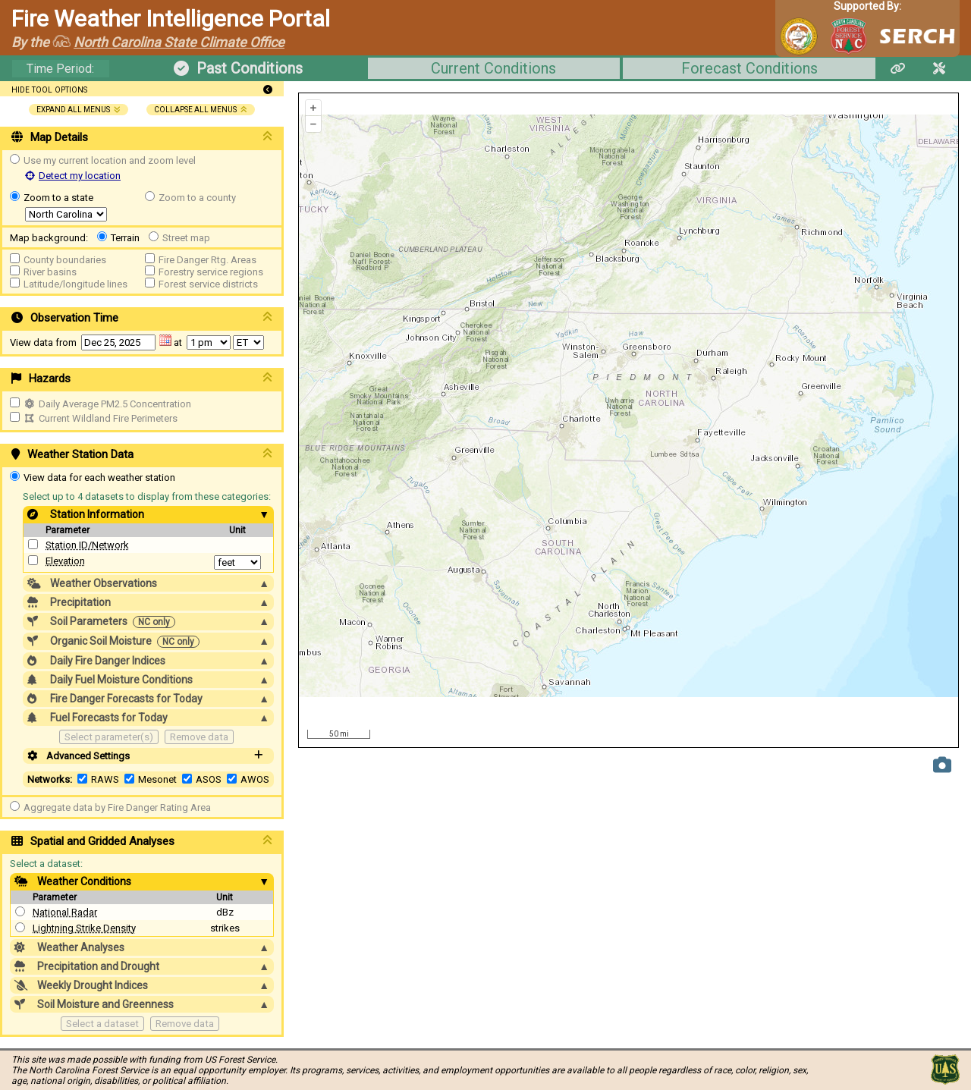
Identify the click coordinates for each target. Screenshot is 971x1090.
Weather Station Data (141, 454)
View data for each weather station (99, 477)
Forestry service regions (211, 272)
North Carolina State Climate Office (179, 42)
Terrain (125, 237)
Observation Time (141, 318)
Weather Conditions (141, 881)
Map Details (141, 137)
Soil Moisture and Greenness (141, 1004)
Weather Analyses (141, 947)
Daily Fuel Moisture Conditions (148, 680)
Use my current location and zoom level (110, 160)
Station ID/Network (87, 545)
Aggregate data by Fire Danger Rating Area (117, 807)
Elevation (65, 561)
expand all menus (78, 109)
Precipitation (148, 602)
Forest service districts (208, 284)
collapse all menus (200, 109)
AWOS (254, 779)
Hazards (141, 378)
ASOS (209, 779)
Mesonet (157, 779)
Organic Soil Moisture (148, 641)
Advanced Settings (148, 756)
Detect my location (73, 175)
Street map (186, 237)
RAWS (105, 779)
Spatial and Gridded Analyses (141, 841)
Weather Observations (148, 583)
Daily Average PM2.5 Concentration (107, 404)
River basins (50, 272)
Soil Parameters (148, 621)
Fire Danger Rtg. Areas (207, 259)
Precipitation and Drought (141, 966)
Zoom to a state (58, 197)
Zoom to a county (197, 197)
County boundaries (65, 259)
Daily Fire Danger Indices (148, 661)
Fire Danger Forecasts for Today (148, 699)
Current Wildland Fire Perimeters (101, 418)
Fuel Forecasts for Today (148, 717)
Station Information (148, 514)
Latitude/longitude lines (75, 284)
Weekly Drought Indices (141, 985)
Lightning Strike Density (84, 928)
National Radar (65, 912)
